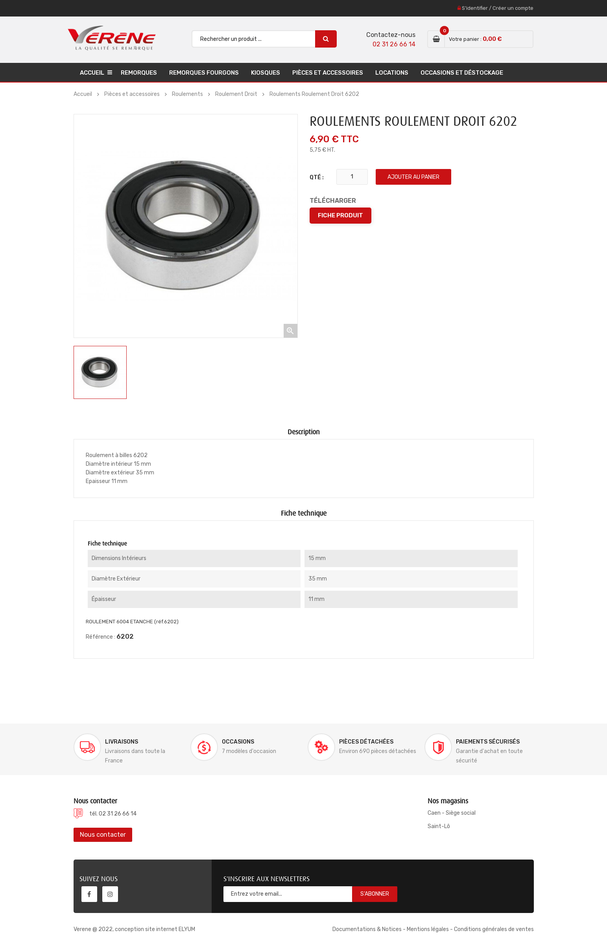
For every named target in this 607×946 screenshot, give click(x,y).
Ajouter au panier (413, 177)
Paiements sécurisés (488, 741)
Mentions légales (428, 929)
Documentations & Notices (367, 929)
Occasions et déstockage (462, 72)
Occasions (238, 741)
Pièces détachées (366, 741)
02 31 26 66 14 (394, 44)
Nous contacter (103, 834)
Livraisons (121, 741)
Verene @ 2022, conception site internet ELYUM (134, 929)
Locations (391, 72)
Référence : (100, 637)
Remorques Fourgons (204, 72)
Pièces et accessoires (327, 72)
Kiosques (265, 72)
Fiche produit (340, 215)
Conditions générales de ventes (494, 929)
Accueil (92, 72)
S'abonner (374, 894)
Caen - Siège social (452, 813)
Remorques (139, 72)
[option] (100, 372)
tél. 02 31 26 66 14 (113, 813)
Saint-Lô (439, 826)
